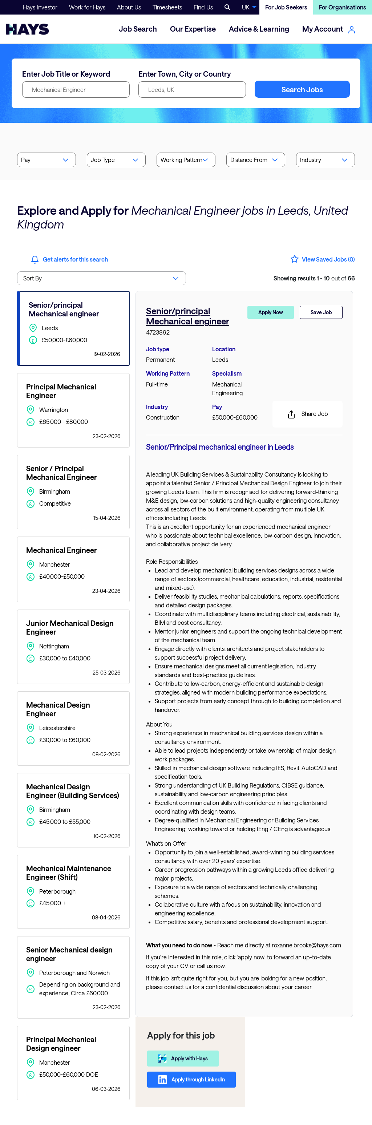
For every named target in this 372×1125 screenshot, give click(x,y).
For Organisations (342, 7)
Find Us (203, 7)
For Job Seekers (286, 7)
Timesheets (167, 7)
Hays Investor (40, 7)
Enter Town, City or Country (184, 73)
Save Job (321, 312)
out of (314, 278)
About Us (129, 7)
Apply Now (270, 312)
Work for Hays (87, 7)
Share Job (307, 414)
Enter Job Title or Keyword (66, 73)
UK (246, 7)
